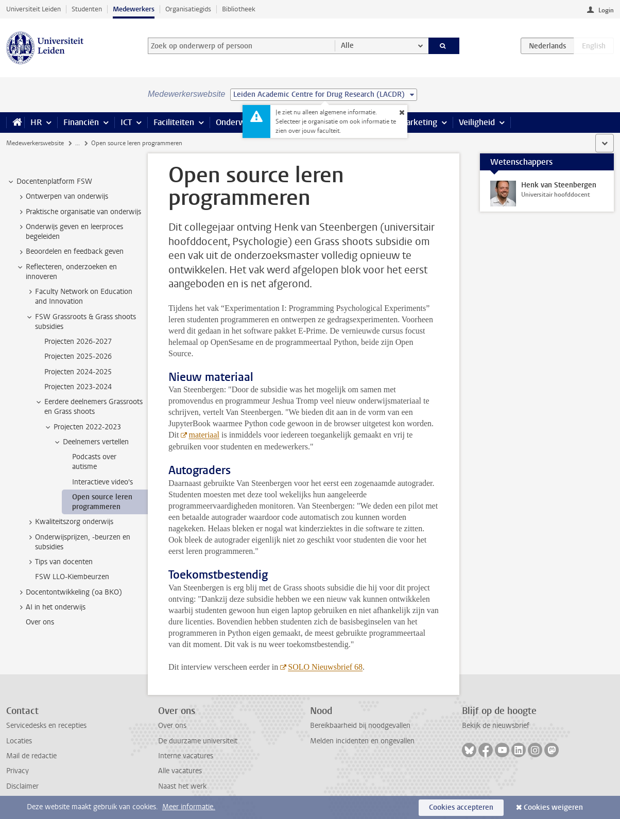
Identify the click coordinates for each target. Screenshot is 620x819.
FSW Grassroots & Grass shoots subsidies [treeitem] (80, 322)
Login (606, 10)
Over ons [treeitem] (40, 622)
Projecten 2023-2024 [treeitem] (78, 387)
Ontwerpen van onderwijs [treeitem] (62, 196)
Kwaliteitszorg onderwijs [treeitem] (69, 522)
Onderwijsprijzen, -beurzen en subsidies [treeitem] (77, 542)
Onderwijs (234, 122)
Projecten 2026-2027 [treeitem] (78, 341)
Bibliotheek (238, 9)
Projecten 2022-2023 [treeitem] (82, 427)
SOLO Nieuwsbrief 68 (325, 667)
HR (36, 122)
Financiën (81, 122)
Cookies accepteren (461, 807)
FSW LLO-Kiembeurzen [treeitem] (72, 577)
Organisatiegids (188, 9)
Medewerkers (133, 9)
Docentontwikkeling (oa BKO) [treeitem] (69, 592)
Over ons (172, 725)
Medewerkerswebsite (35, 143)
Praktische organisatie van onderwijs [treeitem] (78, 212)
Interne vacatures (185, 756)
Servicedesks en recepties (46, 725)
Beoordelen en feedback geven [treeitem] (70, 252)
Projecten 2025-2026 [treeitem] (78, 356)
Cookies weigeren (553, 807)
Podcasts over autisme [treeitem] (94, 462)
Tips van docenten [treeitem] (59, 562)
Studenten (87, 9)
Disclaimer (22, 786)
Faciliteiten (173, 122)
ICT (126, 122)
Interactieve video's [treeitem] (102, 482)
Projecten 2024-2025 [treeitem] (78, 372)
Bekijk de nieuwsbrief (495, 725)
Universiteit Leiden (33, 9)
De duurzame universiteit (197, 741)
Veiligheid (477, 122)
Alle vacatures (180, 771)
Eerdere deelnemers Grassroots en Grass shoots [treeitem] (89, 406)
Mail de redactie (31, 756)
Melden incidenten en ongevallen (362, 741)
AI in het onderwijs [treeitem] (50, 607)
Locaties (19, 741)
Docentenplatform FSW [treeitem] (49, 182)
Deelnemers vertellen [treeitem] (91, 442)
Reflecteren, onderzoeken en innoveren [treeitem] (66, 272)
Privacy (17, 771)
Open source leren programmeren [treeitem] (102, 502)
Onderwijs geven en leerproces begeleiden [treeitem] (69, 231)
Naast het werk (182, 786)
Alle (347, 45)
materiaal (203, 434)
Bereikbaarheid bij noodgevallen (360, 725)
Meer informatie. (188, 807)
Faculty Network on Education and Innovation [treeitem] (78, 296)
